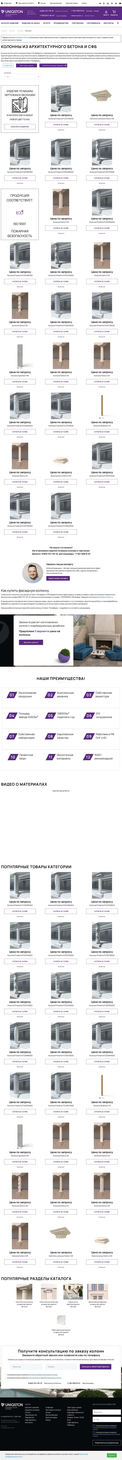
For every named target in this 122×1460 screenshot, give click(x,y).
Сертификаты (93, 23)
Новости (70, 1415)
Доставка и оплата (25, 3)
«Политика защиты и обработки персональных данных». (45, 1378)
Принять (111, 1455)
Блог (69, 1420)
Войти (106, 15)
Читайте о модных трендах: (53, 65)
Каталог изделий (9, 23)
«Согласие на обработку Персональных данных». (43, 1374)
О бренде (6, 3)
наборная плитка (22, 37)
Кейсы (84, 3)
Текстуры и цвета (26, 65)
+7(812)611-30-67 (47, 15)
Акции (42, 3)
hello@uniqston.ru (77, 16)
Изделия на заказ (31, 23)
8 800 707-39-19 (47, 11)
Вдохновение (72, 1410)
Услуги (46, 23)
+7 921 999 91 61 (78, 11)
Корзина (114, 15)
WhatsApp (89, 11)
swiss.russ (8, 65)
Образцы (71, 1425)
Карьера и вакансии (75, 1412)
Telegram (96, 11)
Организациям (56, 3)
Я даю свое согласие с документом (31, 1374)
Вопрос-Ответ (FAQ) (75, 1417)
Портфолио (77, 23)
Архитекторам (72, 3)
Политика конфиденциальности (8, 1427)
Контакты (109, 23)
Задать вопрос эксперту (58, 578)
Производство (61, 23)
